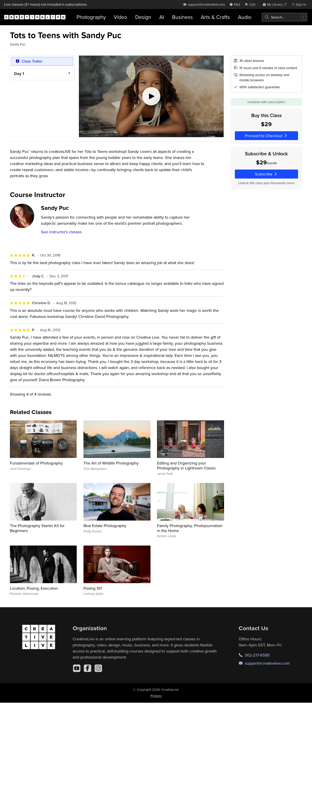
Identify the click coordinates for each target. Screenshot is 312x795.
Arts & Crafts (215, 17)
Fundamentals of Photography (36, 463)
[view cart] (251, 4)
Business (182, 17)
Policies (156, 695)
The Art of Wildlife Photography (111, 463)
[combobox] (284, 17)
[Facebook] (87, 668)
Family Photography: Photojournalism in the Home (189, 528)
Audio (244, 17)
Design (143, 17)
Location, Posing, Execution (34, 588)
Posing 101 (92, 588)
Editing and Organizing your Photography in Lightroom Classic (186, 465)
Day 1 (19, 73)
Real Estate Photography (104, 525)
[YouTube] (77, 668)
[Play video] (151, 96)
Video (120, 17)
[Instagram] (98, 668)
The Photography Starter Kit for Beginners (37, 528)
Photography (91, 17)
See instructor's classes (61, 232)
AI (161, 17)
